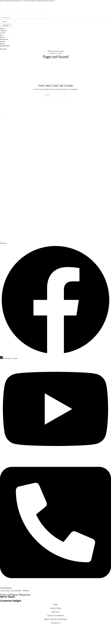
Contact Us (55, 623)
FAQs (55, 604)
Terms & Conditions (55, 615)
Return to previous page (55, 51)
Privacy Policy (55, 608)
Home (52, 53)
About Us (55, 612)
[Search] (6, 25)
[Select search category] (22, 17)
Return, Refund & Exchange (55, 619)
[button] (0, 4)
